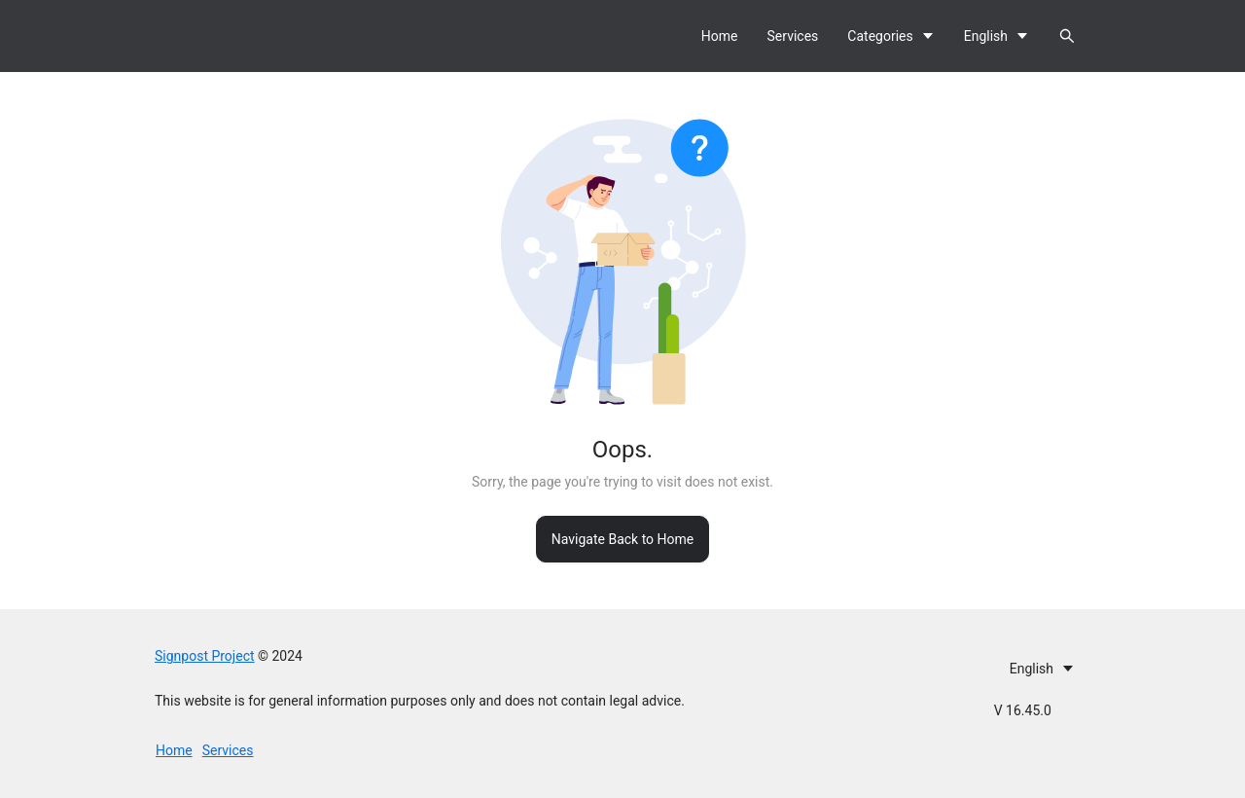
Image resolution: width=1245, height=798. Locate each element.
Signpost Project (205, 656)
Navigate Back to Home (622, 539)
